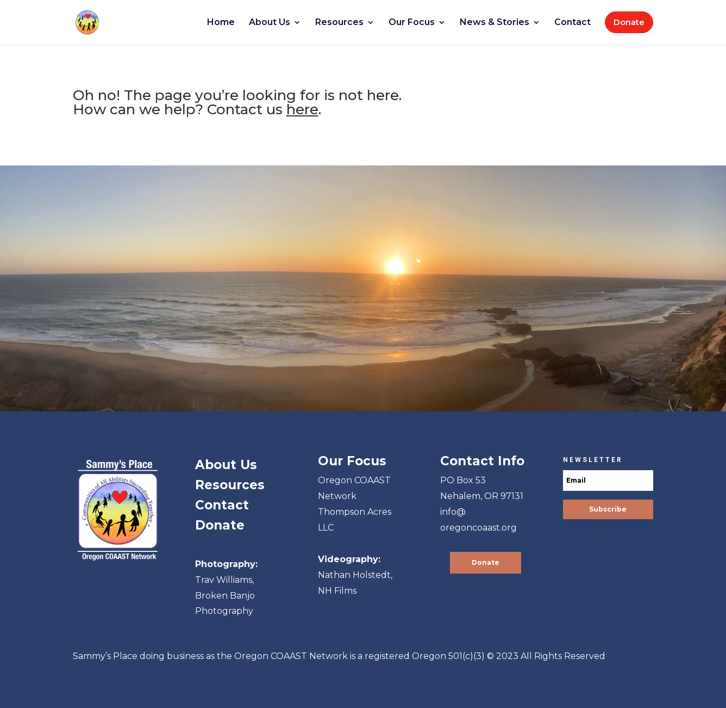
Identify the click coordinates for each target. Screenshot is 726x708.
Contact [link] (222, 505)
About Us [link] (226, 464)
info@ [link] (453, 512)
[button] (608, 509)
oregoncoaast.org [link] (478, 527)
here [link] (302, 109)
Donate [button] (485, 562)
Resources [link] (230, 484)
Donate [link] (220, 525)
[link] (95, 21)
